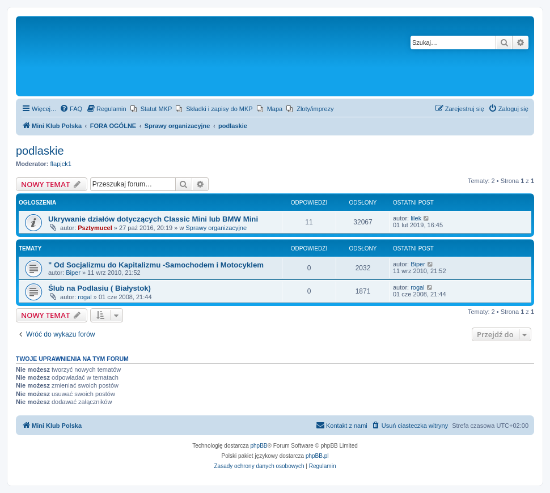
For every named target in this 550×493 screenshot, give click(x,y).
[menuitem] (71, 109)
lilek (416, 218)
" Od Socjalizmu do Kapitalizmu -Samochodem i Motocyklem (156, 265)
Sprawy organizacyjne (216, 227)
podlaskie (40, 150)
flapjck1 (60, 163)
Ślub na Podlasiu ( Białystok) (99, 288)
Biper (73, 272)
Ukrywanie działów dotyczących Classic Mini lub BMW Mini (153, 219)
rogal (84, 297)
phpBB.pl (317, 456)
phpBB (259, 446)
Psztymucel (95, 227)
